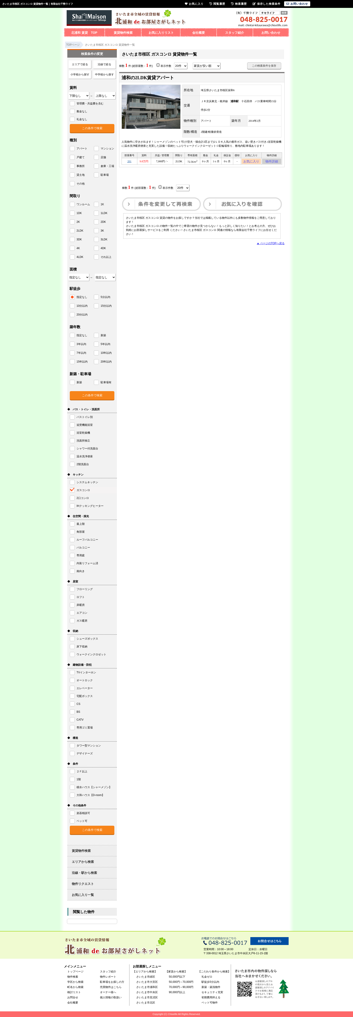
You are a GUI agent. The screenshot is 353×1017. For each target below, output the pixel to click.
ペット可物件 (209, 1002)
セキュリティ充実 (212, 992)
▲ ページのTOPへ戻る (271, 244)
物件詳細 (272, 162)
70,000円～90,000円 (181, 987)
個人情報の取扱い (111, 997)
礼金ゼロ (206, 976)
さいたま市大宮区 (147, 981)
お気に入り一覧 (83, 895)
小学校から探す (79, 74)
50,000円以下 (177, 976)
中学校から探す (104, 74)
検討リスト (74, 992)
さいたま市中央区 (147, 992)
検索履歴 (239, 3)
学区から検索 (75, 981)
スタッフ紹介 (234, 32)
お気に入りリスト (161, 32)
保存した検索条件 (267, 3)
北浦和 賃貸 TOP (84, 32)
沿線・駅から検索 (84, 873)
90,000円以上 (177, 992)
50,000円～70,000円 (181, 981)
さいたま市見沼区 (147, 997)
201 (129, 162)
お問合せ (72, 997)
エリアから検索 (83, 862)
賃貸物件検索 (123, 32)
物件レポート (108, 976)
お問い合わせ (270, 32)
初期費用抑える (210, 997)
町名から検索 (75, 987)
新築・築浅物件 (210, 987)
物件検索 (72, 976)
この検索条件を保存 (264, 65)
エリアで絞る (80, 64)
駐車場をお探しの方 (112, 981)
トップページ (75, 971)
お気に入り (251, 162)
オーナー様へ (108, 992)
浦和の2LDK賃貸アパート (148, 77)
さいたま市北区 (145, 1002)
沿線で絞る (104, 64)
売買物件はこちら (111, 987)
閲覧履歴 (217, 3)
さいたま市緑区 (145, 976)
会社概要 (198, 32)
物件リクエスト (83, 884)
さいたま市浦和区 (147, 987)
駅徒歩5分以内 (210, 981)
